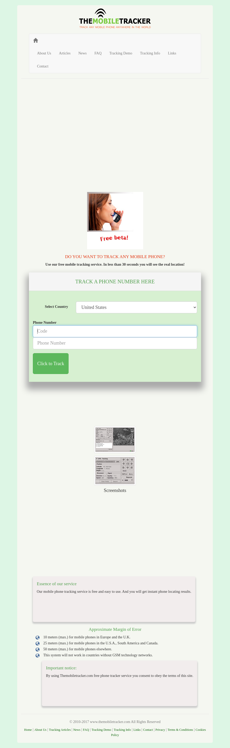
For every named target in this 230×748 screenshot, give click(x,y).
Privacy (160, 730)
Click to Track (50, 363)
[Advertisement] (115, 121)
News (82, 53)
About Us (44, 53)
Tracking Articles (60, 730)
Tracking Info (150, 53)
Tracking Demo (120, 53)
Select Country (56, 307)
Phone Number (45, 323)
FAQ (97, 53)
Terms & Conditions (180, 730)
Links (172, 53)
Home (28, 730)
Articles (64, 53)
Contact (43, 66)
